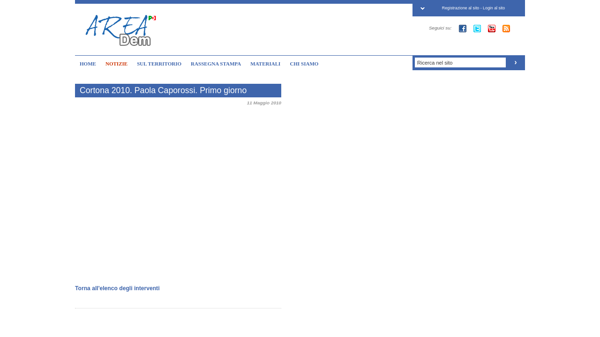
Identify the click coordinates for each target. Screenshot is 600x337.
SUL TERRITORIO (159, 63)
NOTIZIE (116, 63)
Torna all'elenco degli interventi (117, 288)
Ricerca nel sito (434, 63)
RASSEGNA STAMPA (216, 63)
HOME (88, 63)
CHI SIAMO (304, 63)
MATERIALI (265, 63)
